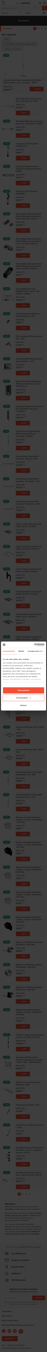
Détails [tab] (21, 651)
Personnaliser (23, 698)
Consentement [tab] (9, 651)
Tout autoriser (23, 690)
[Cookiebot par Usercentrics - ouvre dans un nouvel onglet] (34, 644)
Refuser (23, 705)
